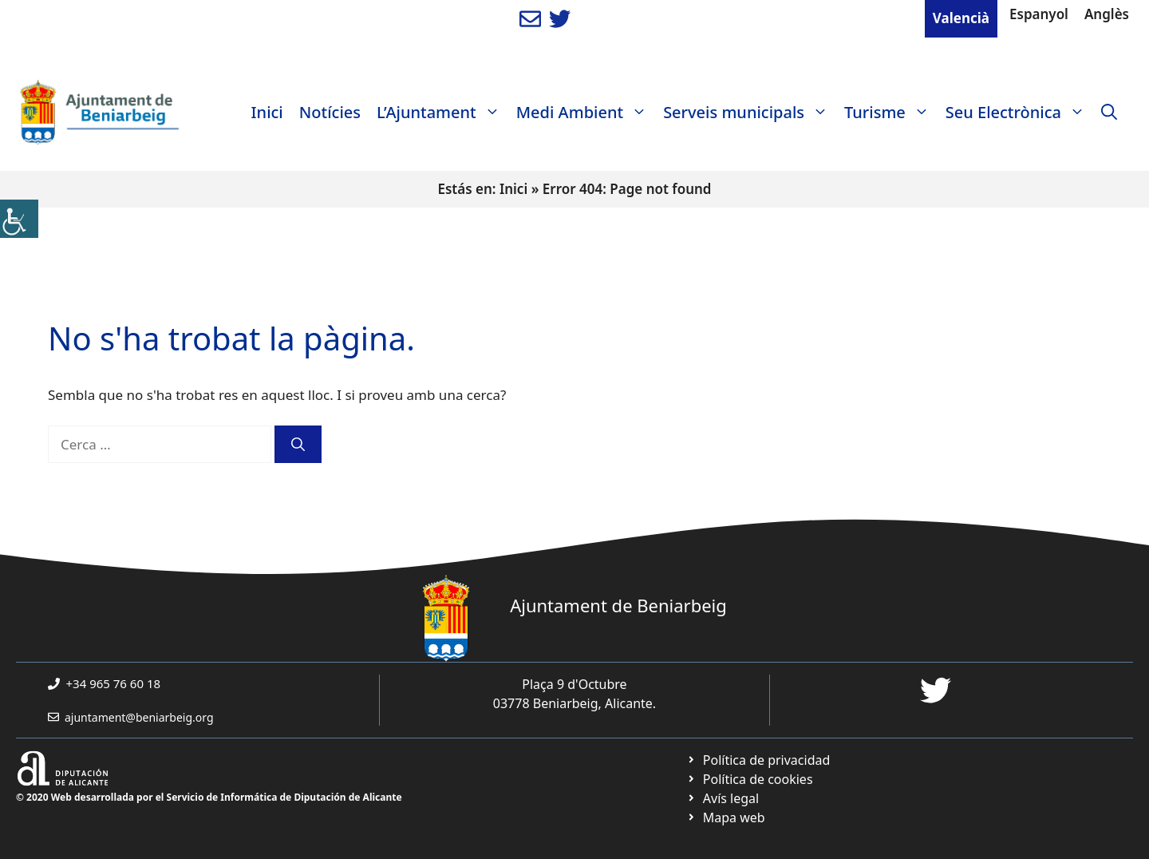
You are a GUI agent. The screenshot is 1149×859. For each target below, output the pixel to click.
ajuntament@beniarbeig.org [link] (139, 717)
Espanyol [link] (1038, 14)
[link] (19, 219)
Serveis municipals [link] (749, 113)
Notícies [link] (330, 112)
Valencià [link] (961, 18)
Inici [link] (267, 112)
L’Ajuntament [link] (442, 113)
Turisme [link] (891, 113)
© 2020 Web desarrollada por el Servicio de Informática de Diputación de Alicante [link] (209, 797)
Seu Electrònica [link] (1019, 113)
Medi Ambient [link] (585, 113)
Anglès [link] (1106, 14)
